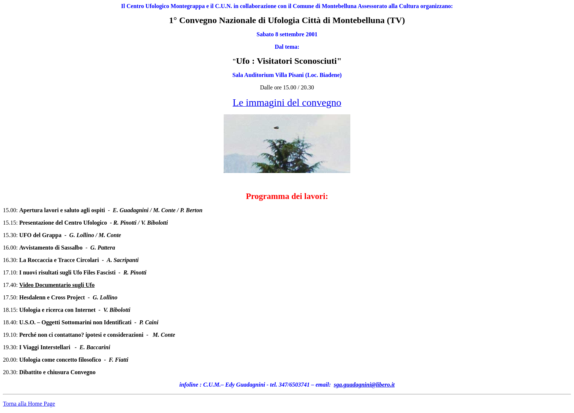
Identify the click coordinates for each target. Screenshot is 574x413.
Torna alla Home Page (29, 404)
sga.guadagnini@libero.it (364, 384)
